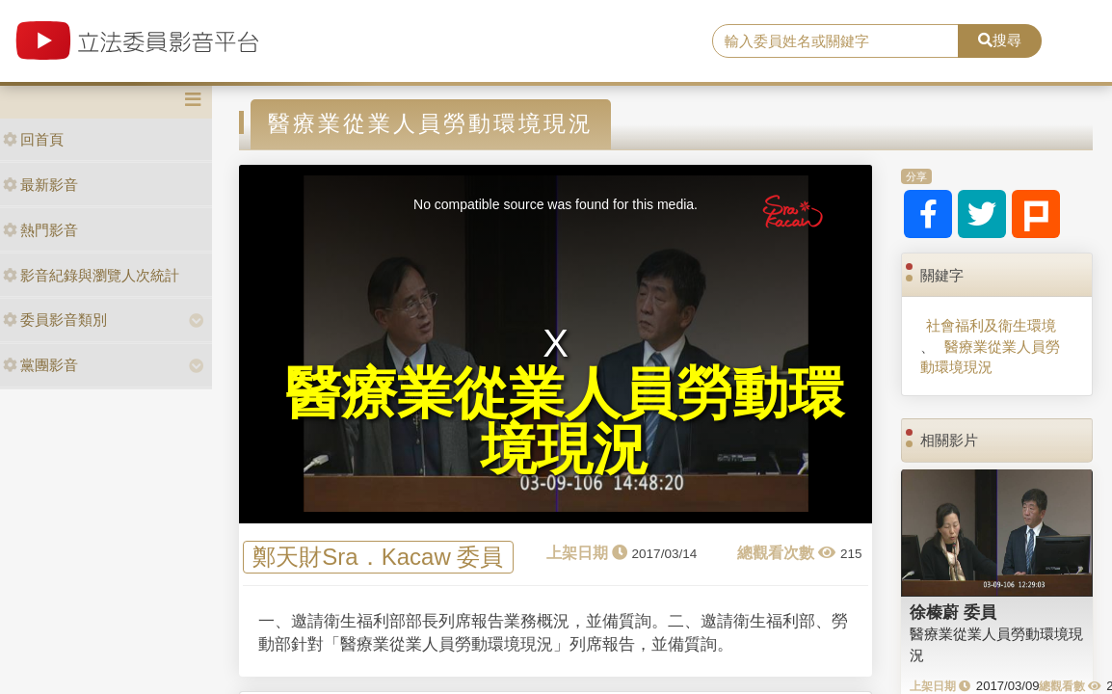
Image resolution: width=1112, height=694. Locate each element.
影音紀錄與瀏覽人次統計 (91, 275)
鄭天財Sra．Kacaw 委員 (377, 558)
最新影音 (40, 184)
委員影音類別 (55, 319)
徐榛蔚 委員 (953, 612)
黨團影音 (40, 365)
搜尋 (999, 40)
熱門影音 (40, 230)
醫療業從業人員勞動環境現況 (990, 356)
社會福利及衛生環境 (991, 325)
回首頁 (33, 139)
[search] (835, 41)
